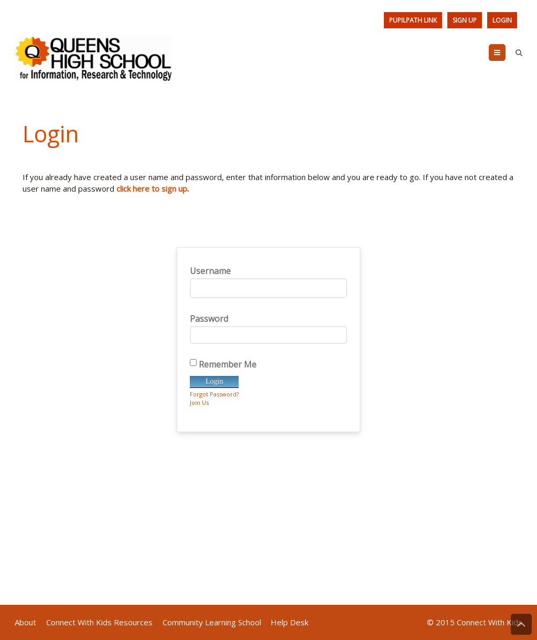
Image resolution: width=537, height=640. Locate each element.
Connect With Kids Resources (99, 622)
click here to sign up (151, 188)
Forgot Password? (214, 394)
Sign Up (465, 20)
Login (502, 20)
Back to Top (521, 624)
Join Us (199, 402)
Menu (505, 52)
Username (268, 281)
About (25, 622)
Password (268, 328)
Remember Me (223, 364)
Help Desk (289, 622)
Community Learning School (212, 622)
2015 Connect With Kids (479, 622)
